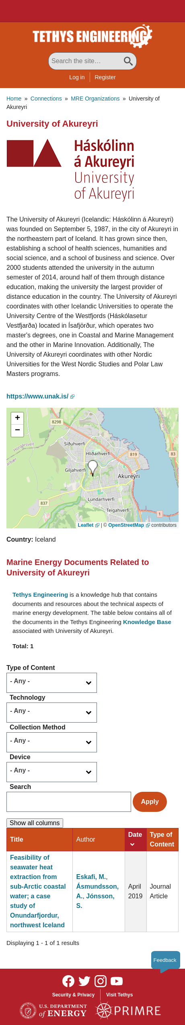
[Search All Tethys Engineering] (92, 61)
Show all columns (35, 823)
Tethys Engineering (40, 594)
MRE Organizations (95, 98)
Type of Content (30, 667)
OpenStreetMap (126, 525)
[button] (70, 169)
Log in (76, 77)
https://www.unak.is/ (37, 396)
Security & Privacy (73, 995)
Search (20, 786)
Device (20, 757)
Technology (27, 697)
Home (13, 98)
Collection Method (38, 727)
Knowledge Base (147, 621)
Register (105, 77)
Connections (46, 98)
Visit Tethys (119, 995)
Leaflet (86, 525)
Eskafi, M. (91, 876)
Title (16, 839)
